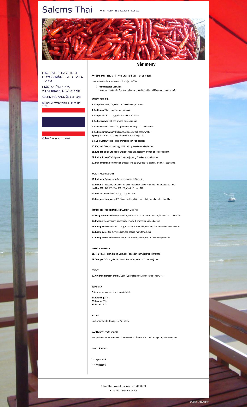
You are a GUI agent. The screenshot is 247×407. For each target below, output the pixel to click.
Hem (102, 10)
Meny (110, 10)
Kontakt (135, 10)
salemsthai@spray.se (123, 386)
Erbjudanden (122, 10)
